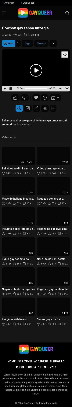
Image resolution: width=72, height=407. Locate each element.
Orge (27, 43)
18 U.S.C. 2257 (47, 367)
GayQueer (29, 403)
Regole (21, 367)
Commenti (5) (45, 108)
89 (15, 98)
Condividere (36, 108)
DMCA (32, 367)
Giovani (41, 43)
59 (24, 98)
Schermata (28, 108)
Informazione (19, 108)
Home (12, 361)
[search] (67, 13)
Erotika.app (27, 3)
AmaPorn (8, 3)
